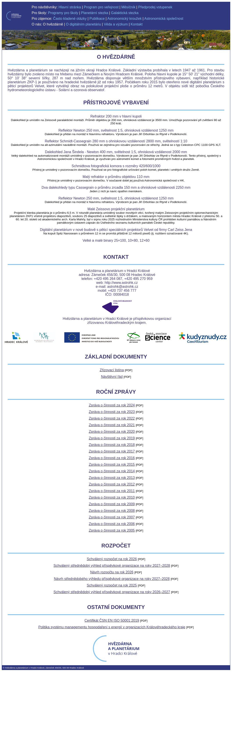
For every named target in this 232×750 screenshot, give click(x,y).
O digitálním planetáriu (83, 24)
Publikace (96, 18)
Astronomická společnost (163, 18)
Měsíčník (128, 7)
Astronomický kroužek (124, 18)
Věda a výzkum (116, 24)
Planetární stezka (94, 13)
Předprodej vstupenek (155, 7)
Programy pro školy (63, 13)
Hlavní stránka (69, 7)
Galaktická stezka (124, 13)
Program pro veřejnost (101, 7)
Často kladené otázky (70, 18)
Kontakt (136, 24)
